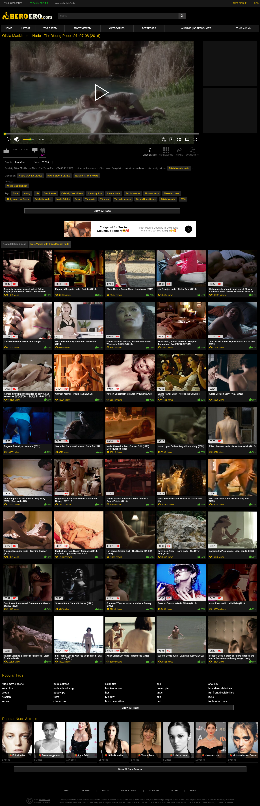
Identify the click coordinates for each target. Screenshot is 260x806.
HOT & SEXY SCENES (58, 176)
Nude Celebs (63, 199)
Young (27, 193)
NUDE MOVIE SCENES (30, 176)
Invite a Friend (129, 791)
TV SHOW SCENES (13, 3)
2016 (183, 199)
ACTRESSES (149, 28)
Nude (15, 193)
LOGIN (256, 3)
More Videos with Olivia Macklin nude (50, 244)
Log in (105, 791)
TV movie (90, 199)
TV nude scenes (122, 199)
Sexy (77, 199)
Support (154, 791)
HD (37, 193)
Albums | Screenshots (196, 28)
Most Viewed (82, 28)
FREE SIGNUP (240, 3)
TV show (104, 199)
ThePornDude (243, 28)
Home (8, 28)
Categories (117, 28)
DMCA (193, 791)
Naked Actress (171, 193)
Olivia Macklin (168, 199)
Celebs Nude (113, 193)
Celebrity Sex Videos (72, 193)
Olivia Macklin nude (179, 168)
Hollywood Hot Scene (18, 199)
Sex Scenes (50, 193)
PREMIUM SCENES (39, 3)
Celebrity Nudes (43, 199)
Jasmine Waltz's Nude (65, 3)
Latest (26, 28)
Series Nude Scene (146, 199)
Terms (174, 791)
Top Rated (50, 28)
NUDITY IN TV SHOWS (86, 176)
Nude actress (152, 193)
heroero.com (44, 799)
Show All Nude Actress (130, 769)
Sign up (86, 791)
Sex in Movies (132, 193)
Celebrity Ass (95, 193)
